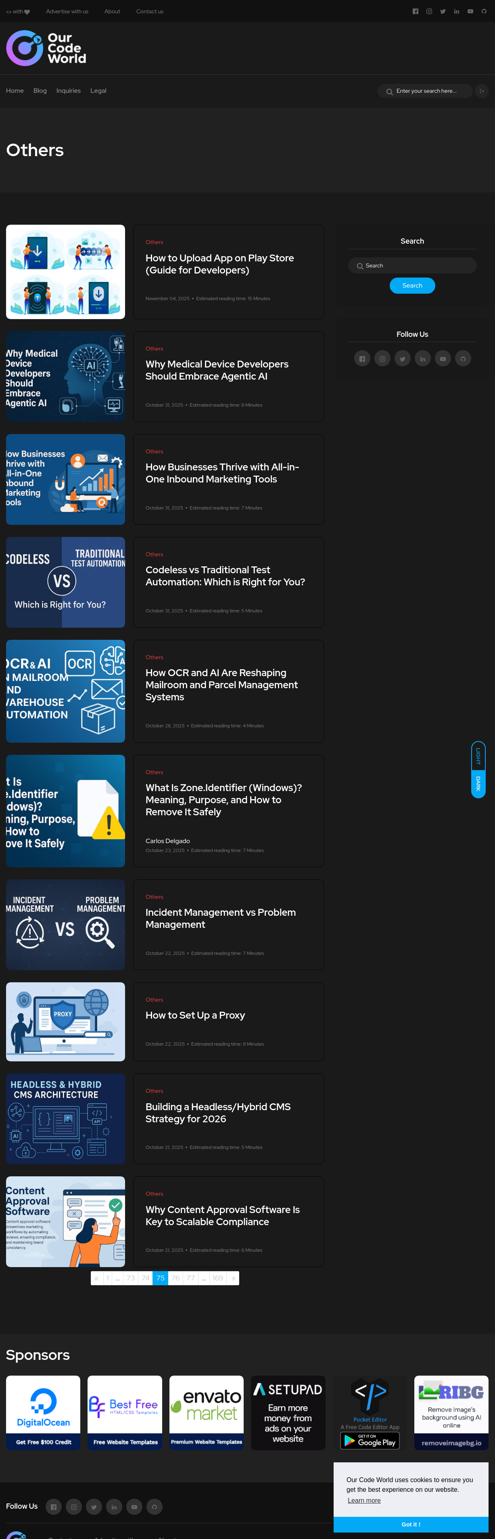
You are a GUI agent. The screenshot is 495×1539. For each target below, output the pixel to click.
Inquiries (68, 90)
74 (146, 1277)
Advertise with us (67, 11)
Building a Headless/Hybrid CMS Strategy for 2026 (218, 1112)
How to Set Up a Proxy (195, 1015)
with (18, 11)
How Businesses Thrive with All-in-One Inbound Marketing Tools (222, 473)
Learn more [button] (364, 1500)
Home (15, 90)
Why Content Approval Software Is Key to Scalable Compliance (223, 1215)
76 (175, 1277)
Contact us (149, 11)
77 (190, 1277)
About (112, 11)
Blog (40, 90)
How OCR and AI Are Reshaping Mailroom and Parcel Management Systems (222, 685)
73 (130, 1277)
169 (218, 1277)
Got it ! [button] (411, 1524)
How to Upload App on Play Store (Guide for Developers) (220, 264)
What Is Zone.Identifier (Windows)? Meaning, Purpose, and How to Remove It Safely (224, 800)
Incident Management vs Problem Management (221, 918)
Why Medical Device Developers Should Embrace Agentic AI (217, 370)
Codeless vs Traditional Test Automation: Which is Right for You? (225, 576)
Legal (98, 90)
